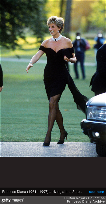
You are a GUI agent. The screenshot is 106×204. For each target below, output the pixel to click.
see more (96, 192)
